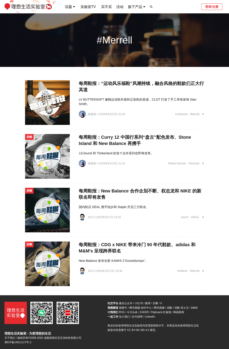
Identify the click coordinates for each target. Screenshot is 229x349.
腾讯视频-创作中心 (140, 307)
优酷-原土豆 (181, 307)
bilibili (194, 307)
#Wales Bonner (177, 163)
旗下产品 (135, 7)
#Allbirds (182, 271)
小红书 (139, 303)
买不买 (106, 7)
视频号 (123, 307)
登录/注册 (211, 6)
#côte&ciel (181, 114)
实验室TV (88, 7)
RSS (122, 312)
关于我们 (9, 337)
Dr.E (91, 217)
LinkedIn (150, 316)
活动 (119, 7)
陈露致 (92, 114)
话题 (68, 7)
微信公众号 (125, 303)
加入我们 (124, 316)
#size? (185, 217)
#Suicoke (194, 163)
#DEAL (195, 217)
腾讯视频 (159, 307)
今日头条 (132, 312)
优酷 (169, 307)
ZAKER (144, 312)
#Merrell (194, 114)
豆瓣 (155, 303)
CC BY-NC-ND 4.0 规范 (141, 330)
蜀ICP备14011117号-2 (17, 342)
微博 (147, 303)
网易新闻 (178, 312)
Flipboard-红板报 (161, 312)
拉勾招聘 (137, 316)
